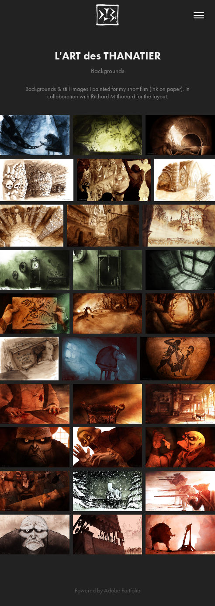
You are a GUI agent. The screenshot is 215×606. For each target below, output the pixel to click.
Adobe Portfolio (122, 590)
